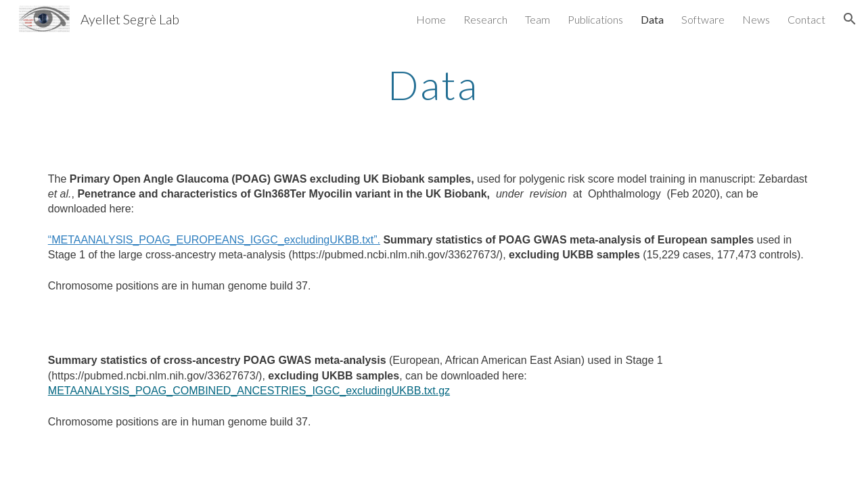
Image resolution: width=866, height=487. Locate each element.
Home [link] (431, 19)
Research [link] (485, 19)
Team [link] (537, 19)
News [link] (756, 19)
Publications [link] (595, 19)
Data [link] (652, 19)
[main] (433, 84)
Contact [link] (806, 19)
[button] (850, 19)
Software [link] (703, 19)
